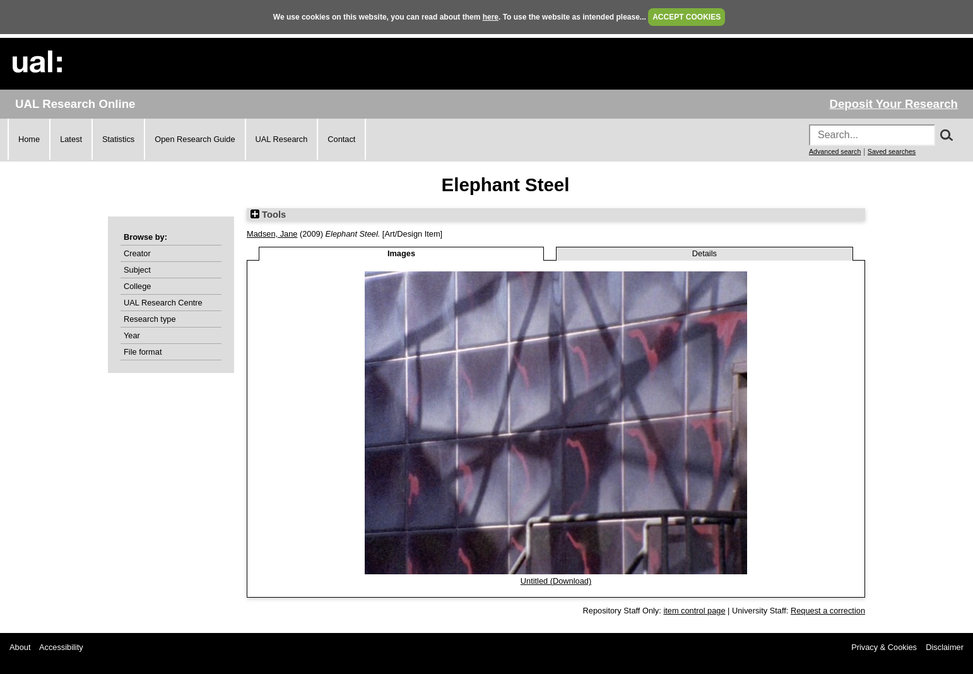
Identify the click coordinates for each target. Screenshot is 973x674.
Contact (341, 139)
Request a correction (828, 610)
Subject (137, 270)
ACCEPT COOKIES (686, 17)
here (490, 17)
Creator (137, 253)
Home (29, 139)
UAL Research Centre (163, 302)
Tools (268, 215)
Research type (150, 319)
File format (143, 352)
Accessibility (61, 647)
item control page (694, 610)
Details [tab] (704, 253)
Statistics (118, 139)
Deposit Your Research (893, 103)
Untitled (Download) (556, 581)
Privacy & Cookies (884, 647)
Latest (71, 139)
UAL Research (282, 139)
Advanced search (835, 151)
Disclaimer (945, 647)
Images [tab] (401, 253)
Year (132, 335)
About (19, 647)
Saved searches (892, 151)
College (137, 286)
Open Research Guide (195, 139)
